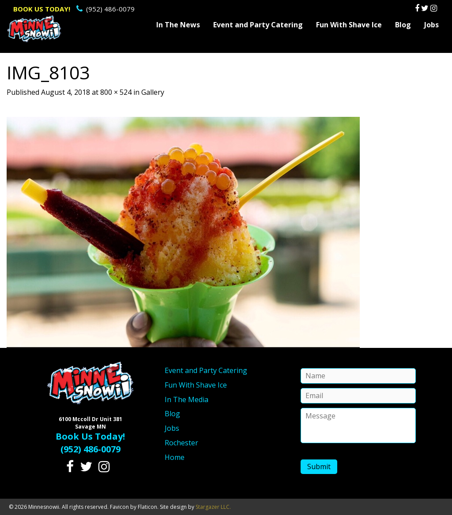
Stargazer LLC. (213, 507)
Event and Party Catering (258, 25)
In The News (178, 25)
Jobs (431, 25)
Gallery (152, 92)
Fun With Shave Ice (349, 25)
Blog (403, 25)
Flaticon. (148, 507)
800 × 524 (116, 92)
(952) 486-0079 (74, 8)
